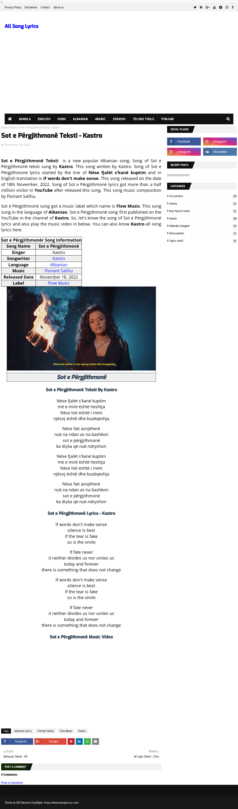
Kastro (14, 127)
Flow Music (59, 283)
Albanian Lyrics (23, 731)
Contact (45, 7)
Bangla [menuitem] (25, 119)
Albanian (58, 264)
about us (58, 7)
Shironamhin (203, 233)
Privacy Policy (13, 7)
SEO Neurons (23, 802)
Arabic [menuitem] (100, 119)
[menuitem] (10, 119)
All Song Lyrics (21, 26)
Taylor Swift (203, 241)
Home (4, 127)
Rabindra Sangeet (203, 226)
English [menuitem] (44, 119)
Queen (203, 218)
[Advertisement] (119, 78)
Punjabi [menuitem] (167, 119)
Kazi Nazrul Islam (203, 211)
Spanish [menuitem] (119, 119)
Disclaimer (31, 7)
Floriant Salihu (59, 270)
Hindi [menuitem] (62, 119)
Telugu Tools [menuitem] (143, 119)
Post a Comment (12, 783)
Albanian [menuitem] (80, 119)
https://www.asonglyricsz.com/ (61, 802)
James (203, 203)
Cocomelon (203, 196)
